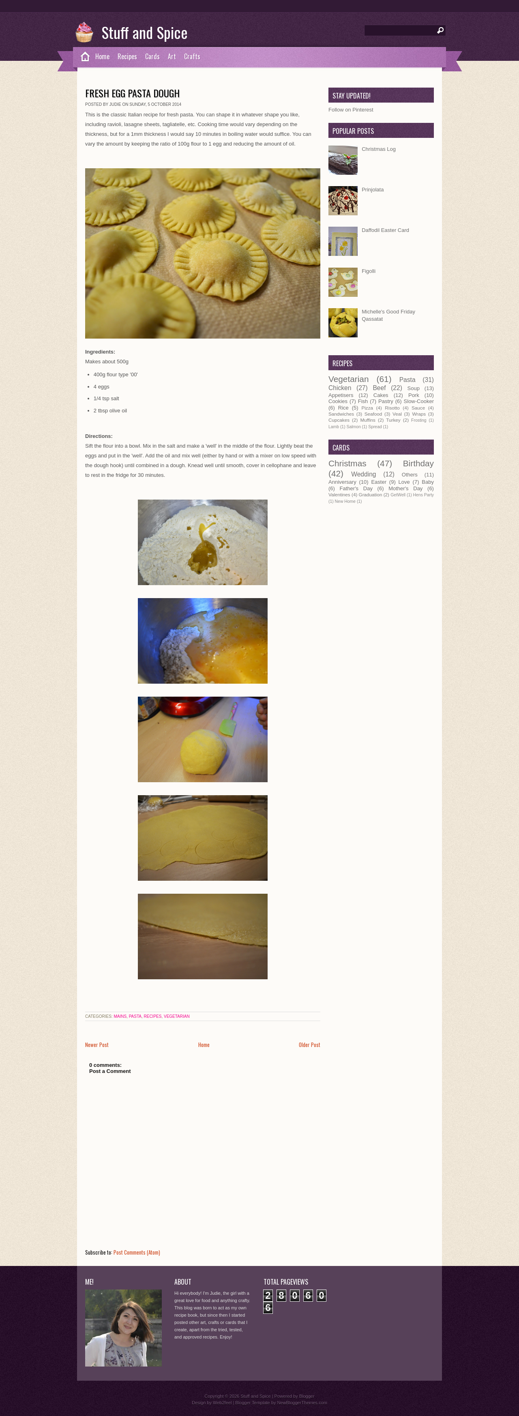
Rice (343, 408)
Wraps (419, 413)
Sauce (418, 407)
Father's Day (356, 488)
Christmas (347, 463)
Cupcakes (339, 420)
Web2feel (222, 1402)
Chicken (339, 387)
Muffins (367, 420)
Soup (413, 388)
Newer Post (97, 1045)
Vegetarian (177, 1016)
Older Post (309, 1045)
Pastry (385, 401)
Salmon (353, 427)
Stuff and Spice (144, 32)
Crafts (192, 56)
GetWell (397, 495)
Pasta (135, 1016)
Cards (152, 56)
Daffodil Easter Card (385, 230)
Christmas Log (379, 149)
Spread (375, 427)
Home (102, 56)
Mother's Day (405, 488)
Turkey (393, 420)
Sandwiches (341, 413)
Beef (379, 387)
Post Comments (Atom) (137, 1252)
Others (410, 475)
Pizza (367, 407)
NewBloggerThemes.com (302, 1402)
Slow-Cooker (419, 401)
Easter (378, 482)
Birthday (418, 463)
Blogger (307, 1396)
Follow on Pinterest (350, 110)
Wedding (363, 474)
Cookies (337, 401)
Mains (120, 1016)
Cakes (380, 395)
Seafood (373, 413)
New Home (345, 501)
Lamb (333, 427)
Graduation (370, 494)
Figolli (368, 271)
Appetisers (340, 395)
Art (172, 56)
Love (404, 482)
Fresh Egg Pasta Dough (132, 93)
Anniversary (342, 482)
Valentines (339, 494)
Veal (397, 413)
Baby (428, 482)
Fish (363, 401)
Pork (413, 395)
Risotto (392, 407)
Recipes (127, 56)
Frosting (419, 420)
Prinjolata (373, 190)
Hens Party (423, 495)
